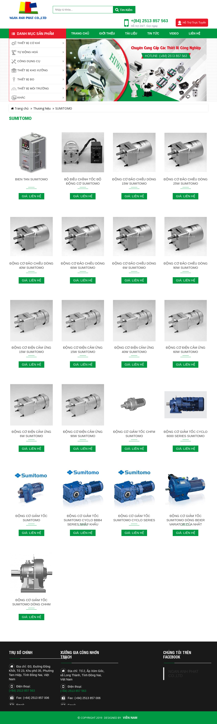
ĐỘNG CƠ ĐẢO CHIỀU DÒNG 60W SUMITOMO (83, 265)
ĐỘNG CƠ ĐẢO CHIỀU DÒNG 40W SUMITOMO (31, 265)
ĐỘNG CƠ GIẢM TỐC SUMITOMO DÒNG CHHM (31, 602)
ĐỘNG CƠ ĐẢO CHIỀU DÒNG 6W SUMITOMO (134, 265)
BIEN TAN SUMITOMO (31, 179)
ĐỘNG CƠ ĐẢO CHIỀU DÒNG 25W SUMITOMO (185, 181)
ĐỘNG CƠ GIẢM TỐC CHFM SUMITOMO (134, 434)
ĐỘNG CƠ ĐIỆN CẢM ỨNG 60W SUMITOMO (186, 350)
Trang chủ (20, 108)
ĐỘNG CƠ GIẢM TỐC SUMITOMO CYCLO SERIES (134, 518)
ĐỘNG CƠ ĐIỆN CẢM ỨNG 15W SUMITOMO (31, 350)
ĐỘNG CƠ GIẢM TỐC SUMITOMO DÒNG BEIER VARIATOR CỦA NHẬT (185, 520)
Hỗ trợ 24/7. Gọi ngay (144, 25)
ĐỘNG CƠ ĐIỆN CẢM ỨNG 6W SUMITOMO (31, 434)
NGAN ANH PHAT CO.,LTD (183, 673)
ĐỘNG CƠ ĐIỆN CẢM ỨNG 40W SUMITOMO (134, 350)
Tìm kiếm (124, 9)
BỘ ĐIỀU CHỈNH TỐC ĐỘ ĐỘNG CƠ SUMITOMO (82, 181)
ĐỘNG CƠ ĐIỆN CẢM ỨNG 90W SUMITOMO (83, 434)
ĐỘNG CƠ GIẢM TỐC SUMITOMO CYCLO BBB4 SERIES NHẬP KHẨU (83, 520)
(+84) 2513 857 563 (22, 690)
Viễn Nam (130, 718)
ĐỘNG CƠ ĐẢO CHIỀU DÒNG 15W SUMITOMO (134, 181)
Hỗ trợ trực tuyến (194, 22)
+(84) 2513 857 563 (149, 21)
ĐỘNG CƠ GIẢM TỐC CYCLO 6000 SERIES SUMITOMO (185, 434)
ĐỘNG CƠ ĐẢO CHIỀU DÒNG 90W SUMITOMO (185, 265)
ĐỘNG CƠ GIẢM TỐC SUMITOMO (31, 518)
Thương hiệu (42, 108)
